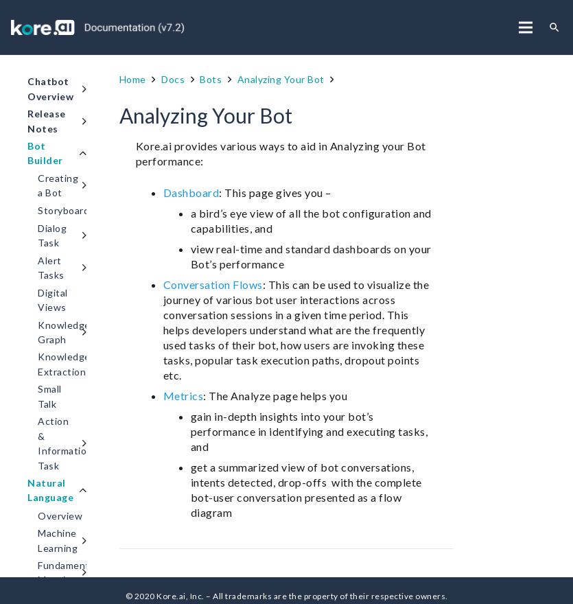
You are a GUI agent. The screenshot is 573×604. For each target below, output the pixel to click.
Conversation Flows (213, 284)
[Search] (554, 27)
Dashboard (191, 192)
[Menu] (525, 27)
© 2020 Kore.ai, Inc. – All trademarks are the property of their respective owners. (287, 596)
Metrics (183, 395)
